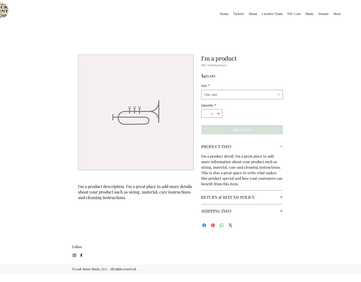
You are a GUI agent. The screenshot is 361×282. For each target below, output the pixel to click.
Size (205, 85)
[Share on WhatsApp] (221, 225)
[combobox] (242, 94)
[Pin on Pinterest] (213, 225)
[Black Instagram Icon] (74, 255)
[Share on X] (230, 225)
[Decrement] (205, 113)
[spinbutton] (212, 113)
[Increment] (219, 113)
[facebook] (81, 255)
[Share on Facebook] (204, 225)
